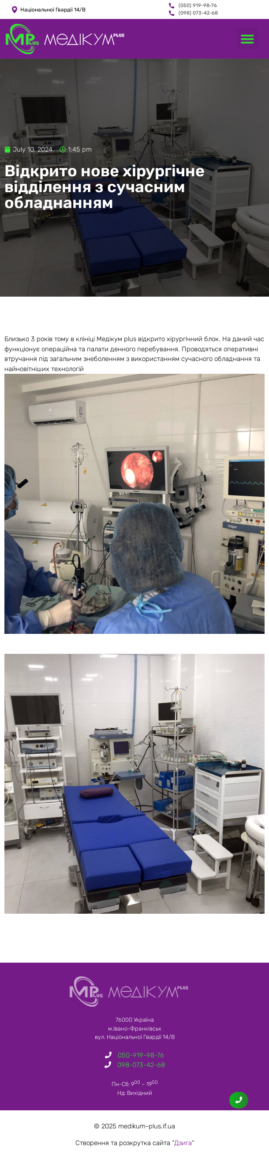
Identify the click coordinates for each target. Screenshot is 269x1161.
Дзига (183, 1143)
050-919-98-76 (141, 1055)
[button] (247, 38)
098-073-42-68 (141, 1065)
